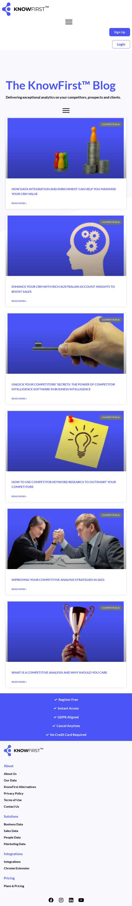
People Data (12, 837)
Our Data (10, 780)
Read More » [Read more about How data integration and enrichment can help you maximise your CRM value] (19, 203)
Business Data (13, 824)
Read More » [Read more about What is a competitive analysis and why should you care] (19, 681)
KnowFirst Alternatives (20, 787)
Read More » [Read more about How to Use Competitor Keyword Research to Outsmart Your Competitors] (19, 496)
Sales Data (11, 831)
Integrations (13, 854)
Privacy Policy (13, 793)
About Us (10, 773)
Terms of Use (13, 800)
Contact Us (11, 806)
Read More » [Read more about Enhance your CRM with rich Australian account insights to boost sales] (19, 300)
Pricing (9, 878)
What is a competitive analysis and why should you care (59, 672)
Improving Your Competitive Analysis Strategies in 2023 (58, 579)
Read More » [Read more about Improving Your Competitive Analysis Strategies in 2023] (19, 589)
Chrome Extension (16, 868)
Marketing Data (14, 844)
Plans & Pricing (14, 886)
